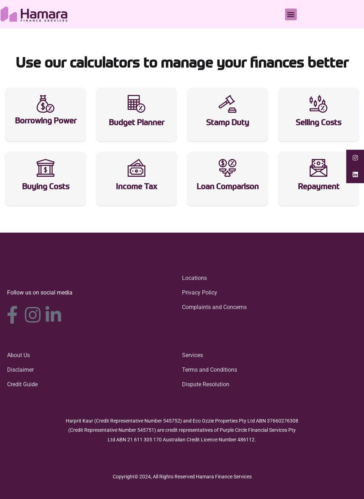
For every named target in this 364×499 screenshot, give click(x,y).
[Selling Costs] (318, 104)
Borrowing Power (45, 122)
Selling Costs (318, 123)
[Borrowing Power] (45, 104)
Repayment (318, 188)
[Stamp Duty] (227, 104)
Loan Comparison (228, 188)
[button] (291, 14)
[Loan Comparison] (227, 168)
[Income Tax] (136, 168)
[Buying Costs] (45, 168)
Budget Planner (136, 123)
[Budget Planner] (136, 104)
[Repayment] (318, 168)
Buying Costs (45, 188)
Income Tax (136, 188)
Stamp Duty (227, 123)
